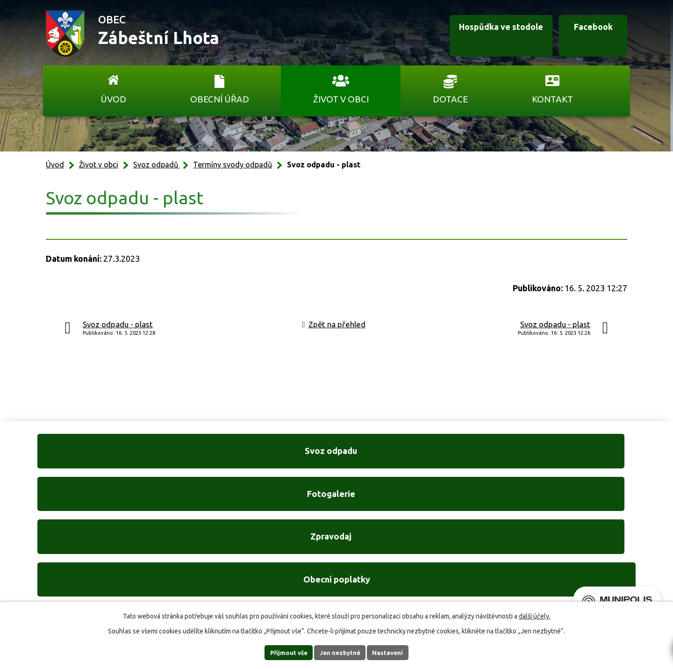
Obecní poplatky (570, 457)
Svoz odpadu (103, 457)
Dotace (450, 99)
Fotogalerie (258, 457)
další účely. (535, 615)
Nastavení (396, 652)
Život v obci (341, 99)
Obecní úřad (219, 99)
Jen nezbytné (340, 652)
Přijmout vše (281, 652)
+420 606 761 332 (237, 548)
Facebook (583, 34)
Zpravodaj (414, 457)
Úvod (113, 99)
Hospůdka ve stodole (479, 34)
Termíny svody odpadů (232, 164)
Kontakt (552, 99)
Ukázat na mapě (458, 568)
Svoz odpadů (156, 164)
